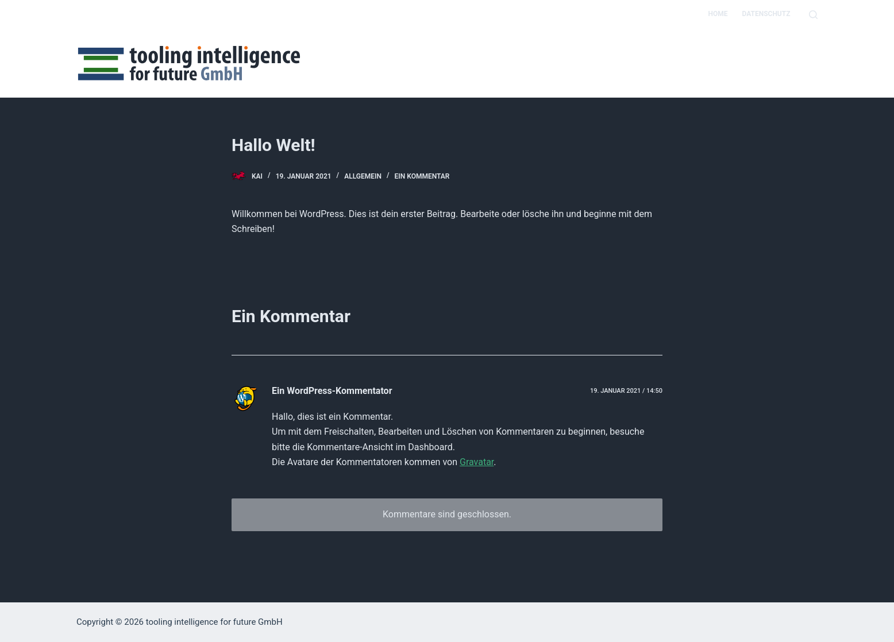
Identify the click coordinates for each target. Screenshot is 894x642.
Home (717, 14)
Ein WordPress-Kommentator (332, 390)
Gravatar (477, 462)
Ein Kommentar (422, 176)
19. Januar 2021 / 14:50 (626, 391)
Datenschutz (766, 14)
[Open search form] (813, 14)
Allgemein (363, 176)
